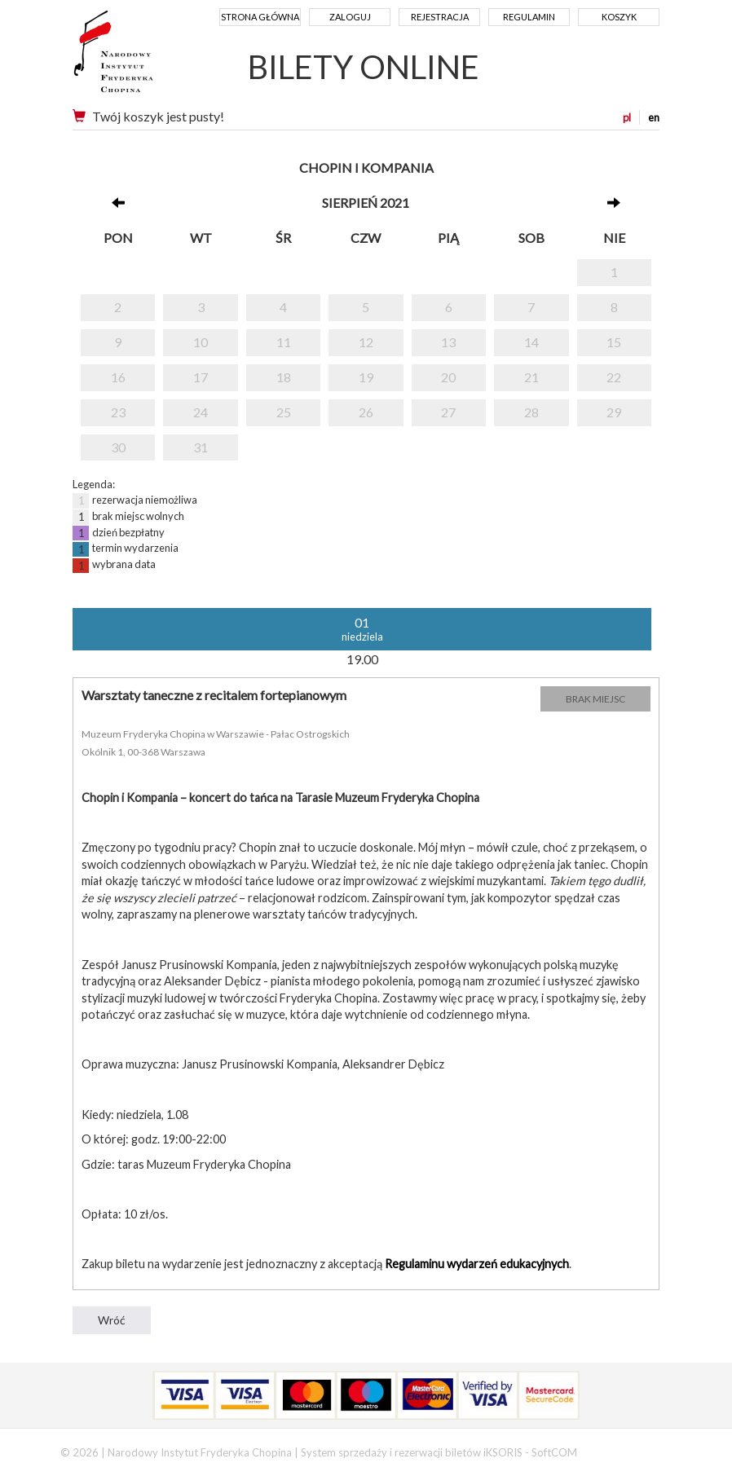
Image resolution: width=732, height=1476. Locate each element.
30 (118, 447)
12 (366, 342)
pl (627, 117)
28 (531, 412)
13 (448, 342)
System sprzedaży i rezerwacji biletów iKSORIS (412, 1452)
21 (531, 377)
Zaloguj (350, 16)
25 (283, 412)
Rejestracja (440, 16)
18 (283, 377)
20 (448, 377)
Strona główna (260, 16)
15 (613, 342)
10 (200, 342)
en (653, 117)
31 (200, 447)
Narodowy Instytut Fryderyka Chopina (144, 57)
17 (200, 377)
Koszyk (619, 16)
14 (531, 342)
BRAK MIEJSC (595, 699)
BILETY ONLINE (363, 66)
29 (613, 412)
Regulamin (529, 16)
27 (448, 412)
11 (283, 342)
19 (366, 377)
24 (200, 412)
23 (118, 412)
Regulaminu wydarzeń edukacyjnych (477, 1264)
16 (118, 377)
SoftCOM (554, 1452)
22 (613, 377)
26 (366, 412)
